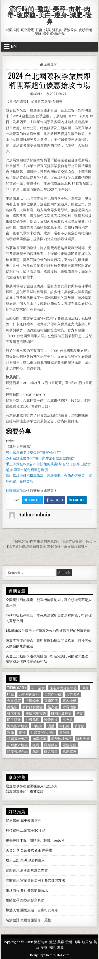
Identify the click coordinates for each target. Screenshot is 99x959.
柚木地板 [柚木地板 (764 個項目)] (14, 713)
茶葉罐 (38, 792)
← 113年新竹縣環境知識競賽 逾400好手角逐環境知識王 (45, 547)
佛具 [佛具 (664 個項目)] (85, 687)
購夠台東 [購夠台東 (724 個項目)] (83, 738)
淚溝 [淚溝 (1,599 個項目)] (51, 725)
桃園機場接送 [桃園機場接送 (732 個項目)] (36, 713)
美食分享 (13, 850)
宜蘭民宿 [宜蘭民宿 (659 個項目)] (51, 700)
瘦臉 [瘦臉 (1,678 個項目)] (10, 732)
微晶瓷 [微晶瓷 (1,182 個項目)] (12, 706)
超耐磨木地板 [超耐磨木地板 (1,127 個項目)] (17, 744)
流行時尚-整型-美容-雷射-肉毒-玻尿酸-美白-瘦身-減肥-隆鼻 (49, 14)
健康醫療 (13, 820)
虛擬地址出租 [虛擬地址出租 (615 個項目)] (61, 738)
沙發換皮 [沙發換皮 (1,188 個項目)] (51, 719)
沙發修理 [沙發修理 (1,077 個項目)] (32, 719)
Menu (14, 46)
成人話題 (13, 860)
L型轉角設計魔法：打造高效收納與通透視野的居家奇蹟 (48, 631)
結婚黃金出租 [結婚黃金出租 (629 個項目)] (17, 738)
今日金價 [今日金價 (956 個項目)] (38, 687)
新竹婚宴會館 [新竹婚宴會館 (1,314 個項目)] (32, 706)
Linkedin (76, 500)
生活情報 (13, 890)
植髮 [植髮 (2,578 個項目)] (79, 713)
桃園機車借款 (16, 491)
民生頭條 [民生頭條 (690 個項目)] (14, 719)
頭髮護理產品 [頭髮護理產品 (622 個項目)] (17, 751)
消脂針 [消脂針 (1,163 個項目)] (37, 725)
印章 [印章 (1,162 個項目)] (10, 694)
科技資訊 (13, 830)
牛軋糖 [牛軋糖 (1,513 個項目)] (64, 725)
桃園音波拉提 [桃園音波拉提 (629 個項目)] (61, 713)
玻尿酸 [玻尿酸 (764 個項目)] (79, 725)
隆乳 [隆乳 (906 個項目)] (35, 744)
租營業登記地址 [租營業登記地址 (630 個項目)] (42, 732)
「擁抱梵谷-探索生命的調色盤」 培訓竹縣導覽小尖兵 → (54, 541)
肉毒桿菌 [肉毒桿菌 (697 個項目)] (39, 738)
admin (38, 93)
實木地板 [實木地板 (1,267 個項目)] (69, 700)
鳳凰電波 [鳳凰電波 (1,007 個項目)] (69, 751)
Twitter (32, 500)
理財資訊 (13, 880)
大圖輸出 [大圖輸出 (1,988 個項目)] (32, 700)
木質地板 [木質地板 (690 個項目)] (69, 706)
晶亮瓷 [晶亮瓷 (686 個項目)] (53, 706)
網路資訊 (13, 870)
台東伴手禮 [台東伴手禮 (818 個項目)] (52, 694)
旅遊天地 (13, 910)
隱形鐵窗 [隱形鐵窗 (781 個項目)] (51, 744)
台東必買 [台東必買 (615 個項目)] (14, 700)
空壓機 (31, 786)
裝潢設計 (13, 920)
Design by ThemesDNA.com (49, 955)
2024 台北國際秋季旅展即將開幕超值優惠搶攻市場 (49, 80)
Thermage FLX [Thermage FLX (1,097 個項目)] (16, 687)
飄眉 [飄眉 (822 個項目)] (35, 751)
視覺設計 (13, 840)
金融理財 (50, 64)
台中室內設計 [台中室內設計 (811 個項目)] (29, 694)
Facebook (54, 500)
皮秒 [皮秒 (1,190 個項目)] (22, 732)
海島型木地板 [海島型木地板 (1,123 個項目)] (17, 725)
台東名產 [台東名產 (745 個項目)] (73, 694)
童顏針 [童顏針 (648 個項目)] (64, 732)
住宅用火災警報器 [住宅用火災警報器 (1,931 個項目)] (63, 687)
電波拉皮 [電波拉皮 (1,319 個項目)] (69, 744)
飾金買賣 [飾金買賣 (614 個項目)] (51, 751)
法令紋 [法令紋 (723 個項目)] (68, 719)
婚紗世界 (13, 900)
